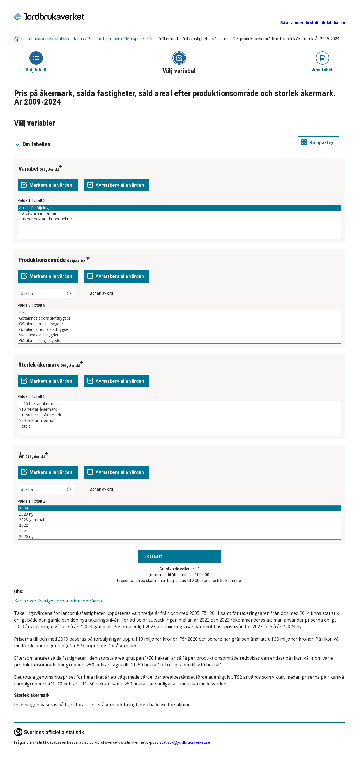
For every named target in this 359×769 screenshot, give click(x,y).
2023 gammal (179, 520)
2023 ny (179, 514)
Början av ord (101, 293)
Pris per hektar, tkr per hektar (179, 219)
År (21, 455)
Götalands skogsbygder (179, 340)
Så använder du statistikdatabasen (312, 22)
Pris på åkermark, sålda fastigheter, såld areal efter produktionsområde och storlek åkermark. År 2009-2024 (244, 38)
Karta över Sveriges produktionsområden (58, 601)
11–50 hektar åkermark (179, 415)
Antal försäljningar (179, 208)
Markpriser (135, 38)
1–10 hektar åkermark (179, 404)
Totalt (179, 426)
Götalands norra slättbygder (179, 329)
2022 (179, 525)
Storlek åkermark (39, 364)
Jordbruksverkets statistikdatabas (53, 38)
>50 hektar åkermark (179, 420)
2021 (179, 531)
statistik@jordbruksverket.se (185, 742)
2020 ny (179, 536)
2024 (179, 508)
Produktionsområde (42, 260)
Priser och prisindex (105, 38)
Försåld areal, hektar (179, 213)
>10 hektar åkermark (179, 409)
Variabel (28, 168)
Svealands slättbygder (179, 335)
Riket (179, 312)
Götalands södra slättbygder (179, 318)
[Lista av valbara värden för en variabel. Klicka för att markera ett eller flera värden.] (179, 222)
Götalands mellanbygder (179, 324)
